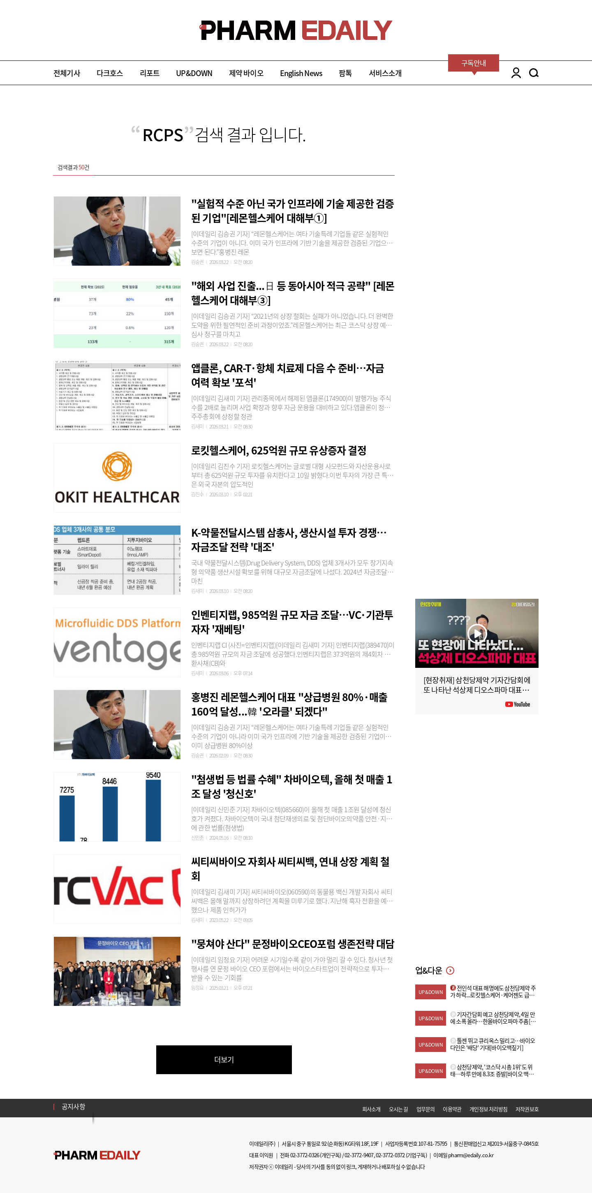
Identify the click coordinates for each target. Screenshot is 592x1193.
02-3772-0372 (390, 1155)
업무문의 (425, 1109)
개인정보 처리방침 (488, 1109)
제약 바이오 (246, 73)
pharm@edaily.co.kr (470, 1155)
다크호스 (110, 73)
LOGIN (514, 72)
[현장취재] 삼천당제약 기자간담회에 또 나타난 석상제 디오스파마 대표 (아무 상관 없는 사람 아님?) (476, 689)
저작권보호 (527, 1109)
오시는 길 (398, 1109)
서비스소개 (385, 73)
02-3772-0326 (304, 1155)
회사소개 (371, 1109)
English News (301, 73)
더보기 (224, 1059)
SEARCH (534, 72)
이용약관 (452, 1109)
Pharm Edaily (97, 1155)
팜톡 (345, 73)
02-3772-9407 (359, 1155)
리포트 (150, 73)
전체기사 (66, 73)
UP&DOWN (194, 73)
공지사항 (73, 1106)
